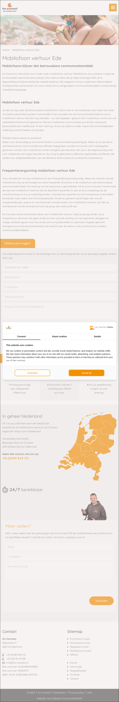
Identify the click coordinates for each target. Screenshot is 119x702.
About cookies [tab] (59, 336)
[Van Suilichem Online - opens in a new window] (101, 328)
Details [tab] (97, 336)
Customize (32, 373)
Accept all (86, 373)
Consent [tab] (21, 336)
